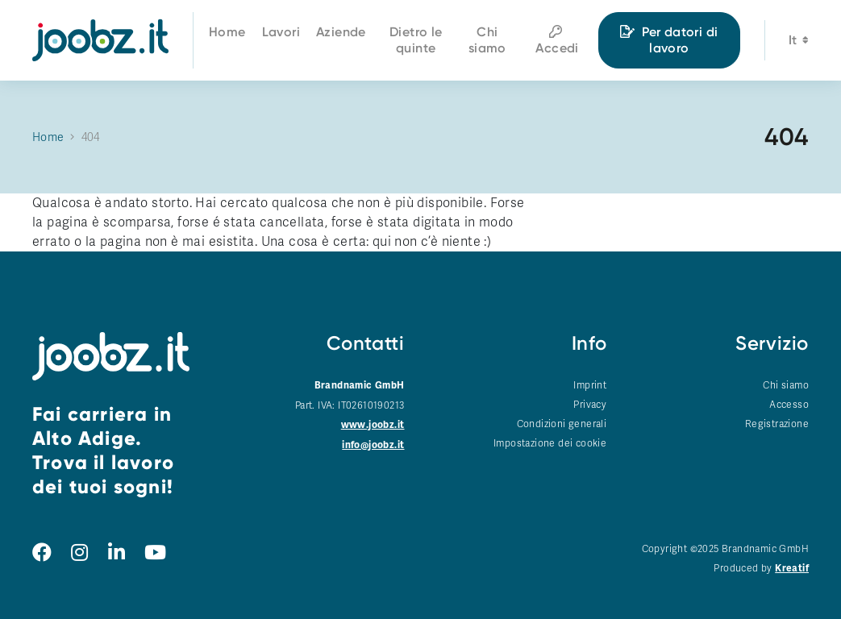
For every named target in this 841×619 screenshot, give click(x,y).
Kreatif (792, 569)
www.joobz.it (373, 425)
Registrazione (777, 424)
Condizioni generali (562, 424)
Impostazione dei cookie (549, 443)
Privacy (589, 404)
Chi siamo (786, 385)
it (799, 42)
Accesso (789, 404)
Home (48, 137)
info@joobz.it (373, 445)
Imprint (589, 385)
